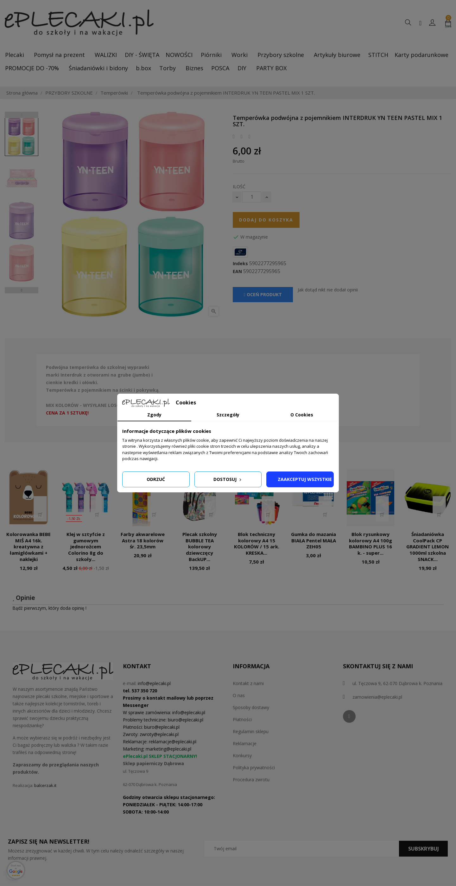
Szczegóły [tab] (228, 415)
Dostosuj (228, 479)
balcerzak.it (45, 785)
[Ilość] (251, 197)
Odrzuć (156, 479)
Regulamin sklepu (251, 731)
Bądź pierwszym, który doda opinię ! (49, 608)
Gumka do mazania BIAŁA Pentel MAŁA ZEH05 (313, 540)
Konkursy (242, 755)
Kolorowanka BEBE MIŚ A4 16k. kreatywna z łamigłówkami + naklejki (28, 546)
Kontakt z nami (248, 683)
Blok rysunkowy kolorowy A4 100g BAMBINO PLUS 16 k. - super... (370, 543)
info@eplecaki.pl (154, 683)
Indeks (240, 263)
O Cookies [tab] (301, 415)
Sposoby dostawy (251, 707)
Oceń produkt (263, 294)
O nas (239, 695)
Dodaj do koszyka (266, 220)
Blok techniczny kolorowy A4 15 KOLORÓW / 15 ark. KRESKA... (256, 543)
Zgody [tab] (154, 415)
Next (21, 290)
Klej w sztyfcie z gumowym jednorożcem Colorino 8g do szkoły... (85, 546)
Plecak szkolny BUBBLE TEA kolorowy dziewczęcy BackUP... (199, 546)
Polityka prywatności (254, 767)
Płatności (242, 719)
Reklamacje (244, 743)
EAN (237, 271)
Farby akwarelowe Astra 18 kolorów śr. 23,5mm (143, 540)
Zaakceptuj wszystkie (305, 479)
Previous (21, 115)
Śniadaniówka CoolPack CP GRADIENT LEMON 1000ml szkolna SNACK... (427, 546)
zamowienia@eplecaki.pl (377, 697)
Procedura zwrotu (251, 780)
